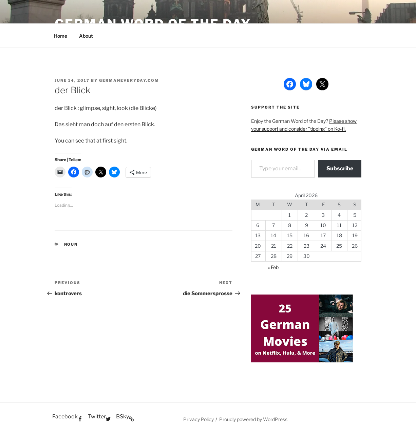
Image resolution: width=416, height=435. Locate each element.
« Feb (273, 267)
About (86, 36)
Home (60, 36)
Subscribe (339, 168)
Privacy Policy (198, 419)
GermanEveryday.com (129, 80)
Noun (71, 244)
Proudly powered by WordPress (253, 419)
